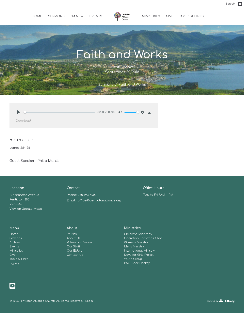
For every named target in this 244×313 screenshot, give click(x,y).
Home (37, 16)
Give (169, 16)
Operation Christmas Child (143, 238)
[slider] (59, 112)
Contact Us (75, 254)
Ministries (151, 16)
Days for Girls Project (139, 254)
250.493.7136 (87, 195)
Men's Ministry (134, 246)
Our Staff (73, 246)
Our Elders (74, 250)
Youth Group (133, 259)
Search (230, 3)
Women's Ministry (136, 242)
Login (89, 301)
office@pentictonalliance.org (99, 200)
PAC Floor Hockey (137, 263)
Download (23, 120)
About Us (73, 238)
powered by (221, 301)
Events (95, 16)
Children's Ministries (138, 234)
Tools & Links (191, 16)
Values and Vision (79, 242)
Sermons (56, 16)
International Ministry (139, 250)
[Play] (18, 112)
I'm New (77, 16)
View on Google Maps (25, 209)
